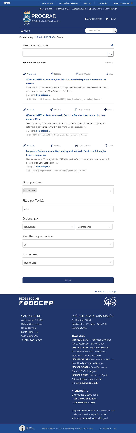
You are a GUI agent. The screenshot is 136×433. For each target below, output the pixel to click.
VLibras (110, 18)
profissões (88, 99)
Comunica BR (47, 3)
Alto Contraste (93, 18)
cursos (47, 99)
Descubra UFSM (59, 99)
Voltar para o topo (106, 291)
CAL (34, 99)
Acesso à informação (68, 3)
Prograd (97, 99)
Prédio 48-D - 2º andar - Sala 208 (89, 323)
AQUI (82, 410)
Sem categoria (43, 94)
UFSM (108, 428)
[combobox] (68, 191)
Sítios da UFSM (95, 9)
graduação (77, 99)
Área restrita (111, 9)
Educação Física (60, 171)
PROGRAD (31, 73)
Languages (46, 9)
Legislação (102, 3)
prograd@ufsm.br (89, 382)
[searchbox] (39, 190)
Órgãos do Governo (121, 3)
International (62, 9)
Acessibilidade (79, 9)
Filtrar (68, 280)
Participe (88, 3)
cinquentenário (45, 171)
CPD (115, 428)
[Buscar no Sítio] (99, 30)
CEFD (40, 99)
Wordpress (88, 428)
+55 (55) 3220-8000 (31, 339)
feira (69, 99)
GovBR (6, 3)
